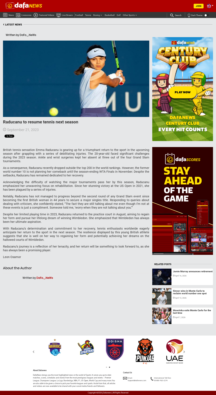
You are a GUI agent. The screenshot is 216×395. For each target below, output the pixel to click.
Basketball (109, 15)
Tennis (88, 15)
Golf (119, 15)
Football (79, 15)
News (8, 15)
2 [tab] (109, 367)
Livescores (23, 15)
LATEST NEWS (12, 24)
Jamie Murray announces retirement (193, 271)
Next (184, 351)
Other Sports (129, 15)
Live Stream (64, 15)
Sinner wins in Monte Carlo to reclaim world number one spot (190, 292)
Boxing (96, 15)
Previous (31, 351)
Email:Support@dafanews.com (134, 379)
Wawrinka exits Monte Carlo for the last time (192, 311)
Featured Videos (44, 15)
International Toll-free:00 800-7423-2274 (160, 379)
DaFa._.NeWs (44, 278)
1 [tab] (106, 367)
